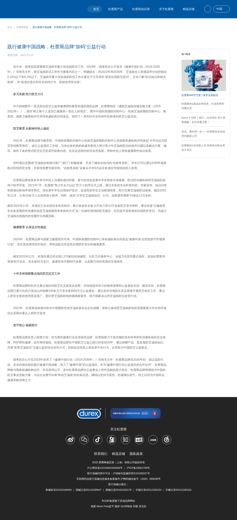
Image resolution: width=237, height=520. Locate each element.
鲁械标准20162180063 (59, 489)
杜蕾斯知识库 (141, 9)
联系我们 (100, 454)
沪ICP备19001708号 (138, 467)
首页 (96, 9)
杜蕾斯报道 (22, 27)
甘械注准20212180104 (178, 489)
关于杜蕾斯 (166, 9)
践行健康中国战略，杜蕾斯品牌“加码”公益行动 (57, 27)
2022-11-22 (26, 55)
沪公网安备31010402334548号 (105, 467)
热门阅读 (186, 54)
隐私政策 (136, 454)
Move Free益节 (105, 506)
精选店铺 (189, 9)
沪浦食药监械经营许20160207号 (131, 473)
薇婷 (117, 506)
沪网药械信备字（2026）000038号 (141, 478)
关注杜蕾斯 (118, 429)
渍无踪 (142, 506)
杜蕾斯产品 (115, 9)
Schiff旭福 (126, 506)
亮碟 (135, 506)
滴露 (93, 506)
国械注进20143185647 (89, 489)
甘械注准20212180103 (149, 489)
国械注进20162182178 (118, 489)
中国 (221, 9)
